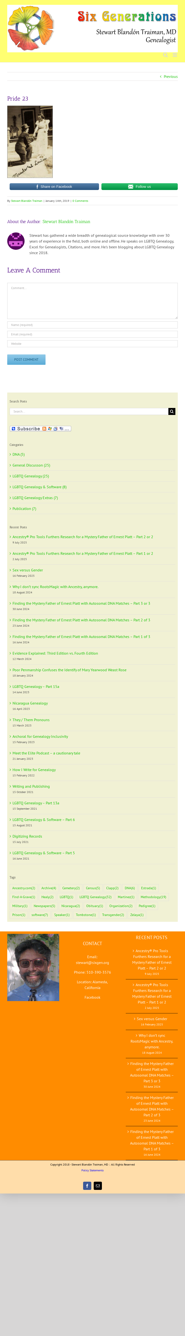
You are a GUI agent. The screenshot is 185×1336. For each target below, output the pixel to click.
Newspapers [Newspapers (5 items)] (44, 906)
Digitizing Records (27, 836)
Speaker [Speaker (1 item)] (62, 915)
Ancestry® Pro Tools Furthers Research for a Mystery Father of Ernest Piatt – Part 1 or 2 (83, 553)
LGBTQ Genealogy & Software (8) (39, 486)
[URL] (92, 343)
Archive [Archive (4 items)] (48, 888)
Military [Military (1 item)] (19, 906)
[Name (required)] (92, 324)
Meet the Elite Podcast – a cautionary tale (46, 753)
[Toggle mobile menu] (175, 54)
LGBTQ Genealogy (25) (31, 476)
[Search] (171, 411)
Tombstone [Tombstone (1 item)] (86, 915)
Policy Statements (92, 1170)
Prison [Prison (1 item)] (18, 915)
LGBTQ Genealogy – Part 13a (36, 802)
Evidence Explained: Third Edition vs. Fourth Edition (55, 653)
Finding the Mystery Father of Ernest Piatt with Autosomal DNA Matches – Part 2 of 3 (81, 619)
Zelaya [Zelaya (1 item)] (137, 915)
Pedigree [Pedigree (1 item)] (147, 906)
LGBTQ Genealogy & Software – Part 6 (44, 819)
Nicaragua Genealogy (30, 703)
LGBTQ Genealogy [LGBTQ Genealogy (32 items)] (95, 897)
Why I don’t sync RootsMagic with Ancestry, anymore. (55, 586)
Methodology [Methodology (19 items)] (153, 897)
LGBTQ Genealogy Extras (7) (35, 497)
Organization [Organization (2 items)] (120, 906)
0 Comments (80, 201)
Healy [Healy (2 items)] (47, 897)
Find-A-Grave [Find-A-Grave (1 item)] (23, 897)
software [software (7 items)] (40, 915)
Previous (171, 76)
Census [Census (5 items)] (93, 888)
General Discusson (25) (31, 465)
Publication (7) (24, 508)
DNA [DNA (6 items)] (130, 888)
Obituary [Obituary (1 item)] (94, 906)
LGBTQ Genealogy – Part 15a (36, 686)
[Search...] (89, 411)
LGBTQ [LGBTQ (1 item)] (66, 897)
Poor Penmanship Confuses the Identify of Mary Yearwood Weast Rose (69, 669)
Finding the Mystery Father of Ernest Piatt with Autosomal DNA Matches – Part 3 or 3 (81, 603)
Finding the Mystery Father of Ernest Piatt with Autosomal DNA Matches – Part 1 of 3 (81, 636)
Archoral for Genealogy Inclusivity (40, 736)
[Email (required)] (92, 334)
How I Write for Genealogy (34, 769)
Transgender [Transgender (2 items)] (113, 915)
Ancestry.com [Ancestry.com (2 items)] (23, 888)
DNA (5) (19, 454)
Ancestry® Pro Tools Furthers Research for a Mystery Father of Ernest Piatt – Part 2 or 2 (83, 536)
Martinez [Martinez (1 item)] (126, 897)
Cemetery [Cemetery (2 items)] (71, 888)
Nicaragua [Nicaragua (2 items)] (70, 906)
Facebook (92, 997)
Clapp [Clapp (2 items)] (112, 888)
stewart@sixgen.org (92, 962)
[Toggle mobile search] (165, 54)
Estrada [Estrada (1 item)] (148, 888)
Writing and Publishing (31, 786)
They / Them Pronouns (31, 719)
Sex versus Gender (28, 570)
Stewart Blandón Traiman (26, 201)
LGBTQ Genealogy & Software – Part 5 (44, 852)
